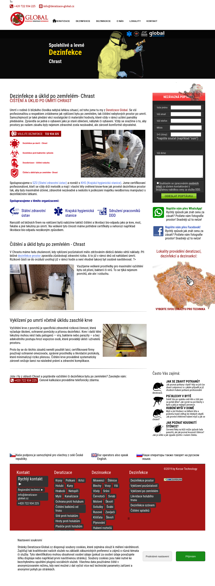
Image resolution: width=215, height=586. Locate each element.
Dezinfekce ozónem (143, 505)
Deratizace (61, 20)
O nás (120, 21)
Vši (116, 486)
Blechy (97, 486)
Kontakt (151, 21)
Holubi (59, 486)
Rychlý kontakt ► (30, 481)
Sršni (106, 491)
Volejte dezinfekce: (35, 133)
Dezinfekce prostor (142, 480)
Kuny (70, 486)
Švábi (109, 507)
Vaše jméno (162, 107)
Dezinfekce (83, 21)
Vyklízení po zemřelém (144, 491)
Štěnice (112, 480)
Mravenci (98, 480)
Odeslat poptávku (179, 196)
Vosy (108, 486)
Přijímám (191, 556)
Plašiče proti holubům (68, 526)
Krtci (81, 480)
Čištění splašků (140, 510)
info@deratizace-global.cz (56, 6)
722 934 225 (22, 6)
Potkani (70, 480)
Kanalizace (71, 496)
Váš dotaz (161, 153)
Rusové (97, 512)
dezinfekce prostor (29, 256)
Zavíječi (110, 512)
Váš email (161, 114)
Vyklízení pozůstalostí (144, 486)
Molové (97, 501)
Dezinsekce (103, 21)
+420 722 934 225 (28, 503)
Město (160, 127)
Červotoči (99, 496)
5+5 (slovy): (162, 134)
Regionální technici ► (31, 489)
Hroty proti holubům (67, 521)
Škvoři (109, 501)
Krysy (58, 480)
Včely (96, 491)
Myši (58, 496)
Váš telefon (162, 121)
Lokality (135, 21)
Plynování (99, 522)
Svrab (111, 496)
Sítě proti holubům (66, 516)
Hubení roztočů (102, 528)
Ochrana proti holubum (69, 501)
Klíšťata (98, 517)
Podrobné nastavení (157, 556)
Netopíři (73, 491)
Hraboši (60, 491)
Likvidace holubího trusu (142, 498)
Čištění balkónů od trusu (66, 508)
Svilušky (98, 507)
